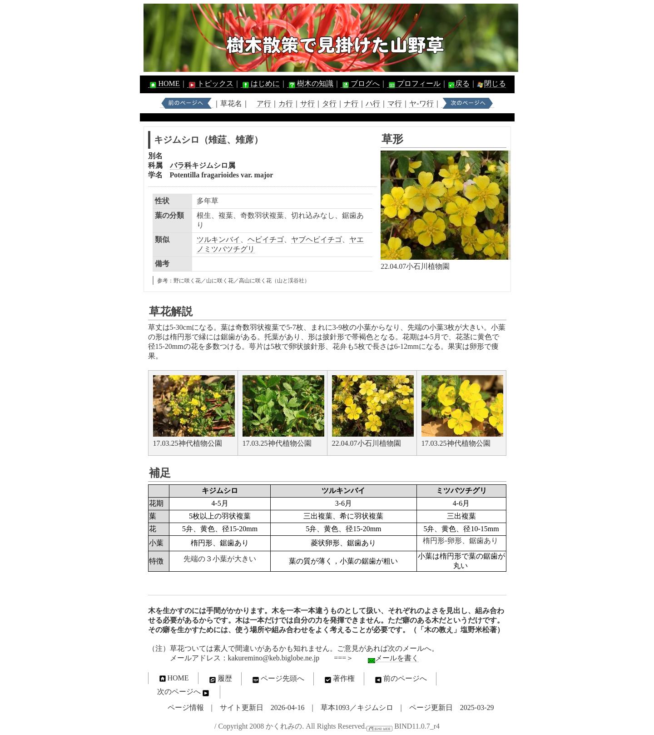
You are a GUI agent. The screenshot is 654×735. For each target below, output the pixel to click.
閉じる (495, 83)
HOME (163, 84)
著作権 (339, 679)
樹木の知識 (310, 84)
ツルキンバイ (218, 239)
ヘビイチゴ (266, 239)
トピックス (210, 84)
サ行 (307, 103)
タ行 (329, 103)
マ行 (394, 103)
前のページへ (400, 679)
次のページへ (184, 692)
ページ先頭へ (277, 679)
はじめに (260, 84)
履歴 (220, 679)
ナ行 (351, 103)
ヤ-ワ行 (421, 103)
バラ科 (181, 165)
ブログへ (360, 84)
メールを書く (397, 658)
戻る (462, 83)
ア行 (264, 103)
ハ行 (373, 103)
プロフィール (414, 84)
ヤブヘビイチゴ (316, 239)
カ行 (285, 103)
